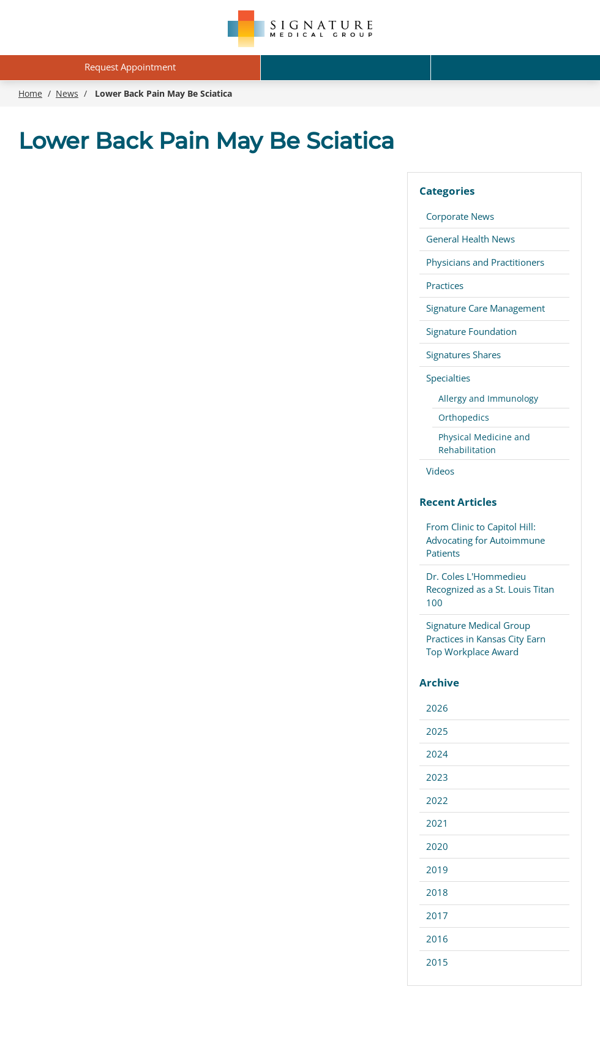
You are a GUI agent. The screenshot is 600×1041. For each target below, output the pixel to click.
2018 (437, 892)
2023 (437, 777)
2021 (437, 823)
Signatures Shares (463, 354)
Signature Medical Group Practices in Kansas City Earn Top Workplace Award (486, 638)
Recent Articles (458, 502)
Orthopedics (463, 417)
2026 (437, 708)
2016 (437, 939)
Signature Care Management (485, 308)
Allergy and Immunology (488, 398)
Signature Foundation (471, 331)
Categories (446, 191)
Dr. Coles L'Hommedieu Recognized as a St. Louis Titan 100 (490, 589)
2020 (437, 846)
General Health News (470, 239)
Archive (439, 682)
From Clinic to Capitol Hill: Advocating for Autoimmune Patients (485, 539)
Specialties (448, 378)
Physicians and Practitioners (485, 262)
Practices (444, 285)
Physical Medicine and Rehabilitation (484, 443)
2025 (437, 731)
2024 (437, 754)
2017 (437, 915)
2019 (437, 869)
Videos (440, 471)
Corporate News (460, 216)
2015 (437, 962)
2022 (437, 800)
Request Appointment (130, 67)
